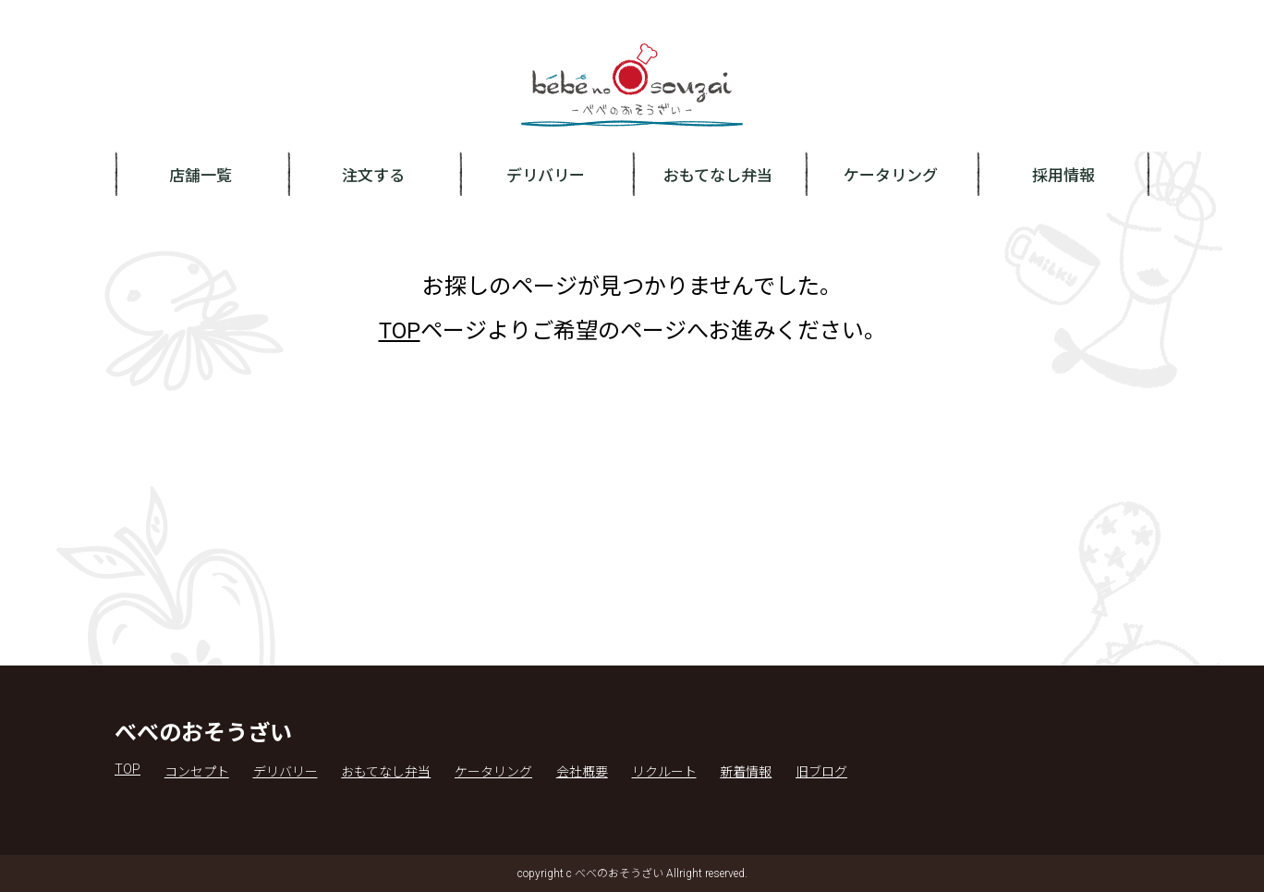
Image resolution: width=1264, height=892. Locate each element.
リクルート (664, 771)
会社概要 (582, 771)
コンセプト (196, 771)
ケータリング (891, 175)
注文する (373, 175)
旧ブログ (821, 771)
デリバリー (545, 175)
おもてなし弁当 (717, 175)
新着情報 (746, 771)
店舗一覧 (200, 175)
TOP (399, 331)
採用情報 (1063, 175)
